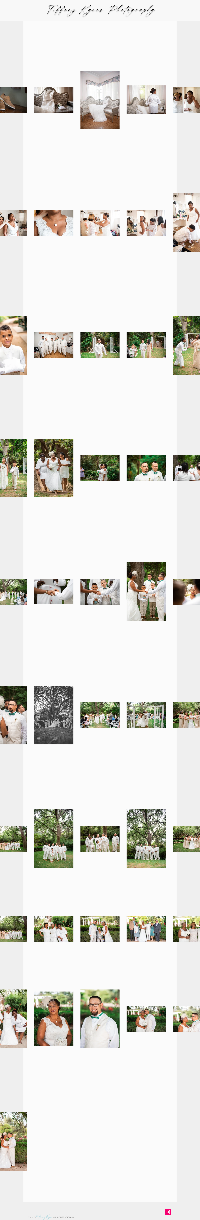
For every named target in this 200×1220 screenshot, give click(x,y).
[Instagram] (168, 1212)
